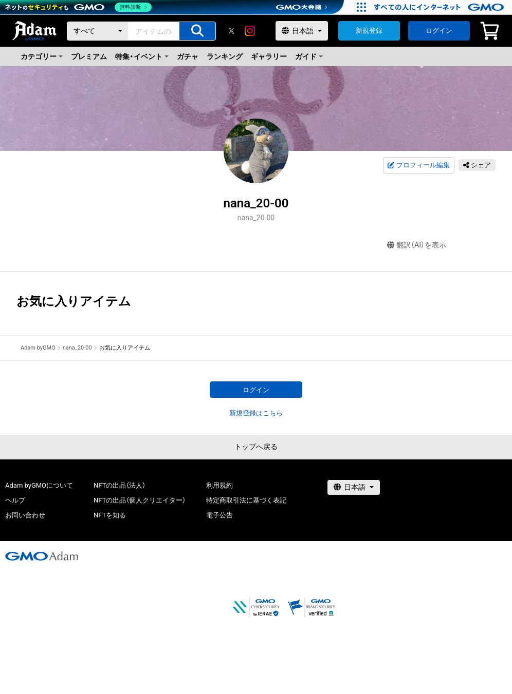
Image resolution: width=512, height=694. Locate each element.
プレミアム (89, 56)
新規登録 (369, 30)
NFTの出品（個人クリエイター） (140, 500)
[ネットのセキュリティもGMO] (79, 7)
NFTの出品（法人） (119, 485)
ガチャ (187, 56)
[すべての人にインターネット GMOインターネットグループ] (440, 7)
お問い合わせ (25, 515)
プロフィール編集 (418, 165)
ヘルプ (15, 500)
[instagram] (250, 31)
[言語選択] (302, 31)
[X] (231, 31)
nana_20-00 (77, 347)
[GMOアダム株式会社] (41, 556)
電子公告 (219, 515)
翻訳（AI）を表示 (416, 245)
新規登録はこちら (256, 413)
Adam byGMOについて (39, 485)
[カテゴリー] (98, 31)
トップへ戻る (256, 446)
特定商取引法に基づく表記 (246, 500)
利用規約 (219, 485)
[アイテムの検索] (197, 31)
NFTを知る (110, 515)
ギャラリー (269, 56)
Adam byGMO (38, 347)
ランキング (225, 56)
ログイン (439, 30)
